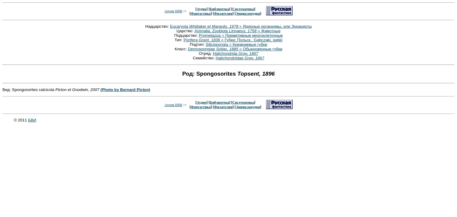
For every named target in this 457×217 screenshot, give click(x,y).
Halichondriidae (240, 58)
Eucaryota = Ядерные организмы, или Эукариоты (241, 26)
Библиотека (219, 9)
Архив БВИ (173, 11)
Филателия (223, 13)
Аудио (201, 9)
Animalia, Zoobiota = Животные (237, 31)
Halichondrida (235, 53)
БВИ (32, 120)
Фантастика (201, 13)
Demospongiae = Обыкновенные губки (235, 49)
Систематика (243, 9)
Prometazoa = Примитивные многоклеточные (241, 35)
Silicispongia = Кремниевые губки (236, 44)
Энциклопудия (248, 13)
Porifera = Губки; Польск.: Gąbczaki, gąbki (232, 40)
